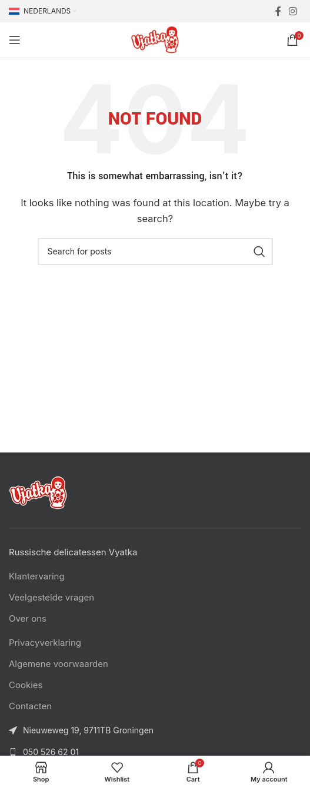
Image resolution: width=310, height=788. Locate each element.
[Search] (155, 251)
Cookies (25, 684)
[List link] (155, 752)
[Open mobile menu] (14, 40)
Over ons (27, 618)
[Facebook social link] (278, 11)
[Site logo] (155, 39)
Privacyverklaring (45, 642)
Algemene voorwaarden (58, 663)
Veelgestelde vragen (51, 597)
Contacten (30, 706)
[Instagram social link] (293, 11)
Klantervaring (37, 576)
